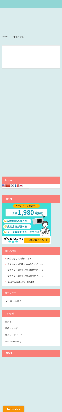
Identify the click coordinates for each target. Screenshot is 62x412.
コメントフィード (13, 335)
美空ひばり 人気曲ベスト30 (19, 258)
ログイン (9, 321)
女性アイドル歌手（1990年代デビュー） (25, 264)
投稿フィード (11, 328)
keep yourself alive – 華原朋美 (21, 282)
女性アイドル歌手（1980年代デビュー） (25, 270)
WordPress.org (13, 341)
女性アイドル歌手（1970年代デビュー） (25, 276)
